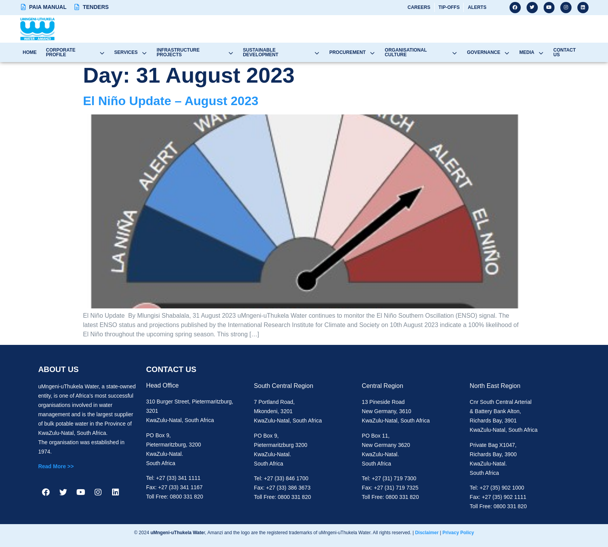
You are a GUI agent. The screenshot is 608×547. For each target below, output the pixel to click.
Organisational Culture (424, 52)
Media (535, 52)
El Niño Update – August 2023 (170, 101)
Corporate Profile (74, 52)
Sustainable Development (283, 52)
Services (130, 52)
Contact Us (571, 52)
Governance (492, 52)
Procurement (355, 52)
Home (28, 52)
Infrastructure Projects (195, 52)
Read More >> (56, 466)
